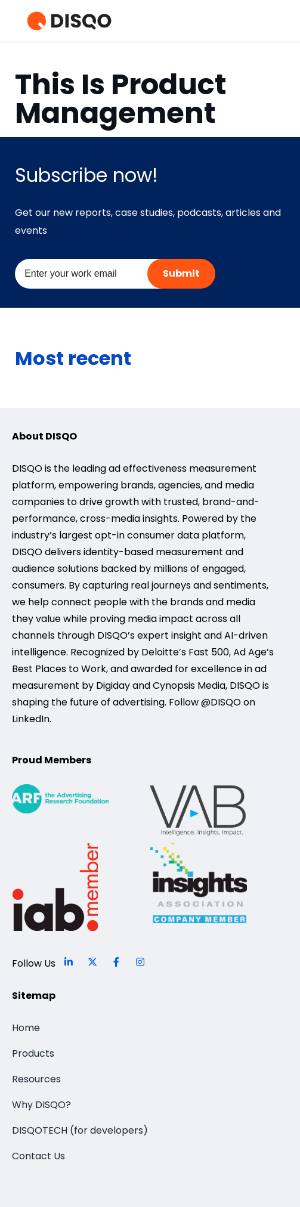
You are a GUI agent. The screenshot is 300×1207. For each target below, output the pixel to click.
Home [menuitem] (26, 1028)
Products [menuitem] (33, 1053)
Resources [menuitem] (36, 1079)
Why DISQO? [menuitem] (41, 1105)
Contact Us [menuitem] (38, 1156)
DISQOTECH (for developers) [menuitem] (80, 1130)
